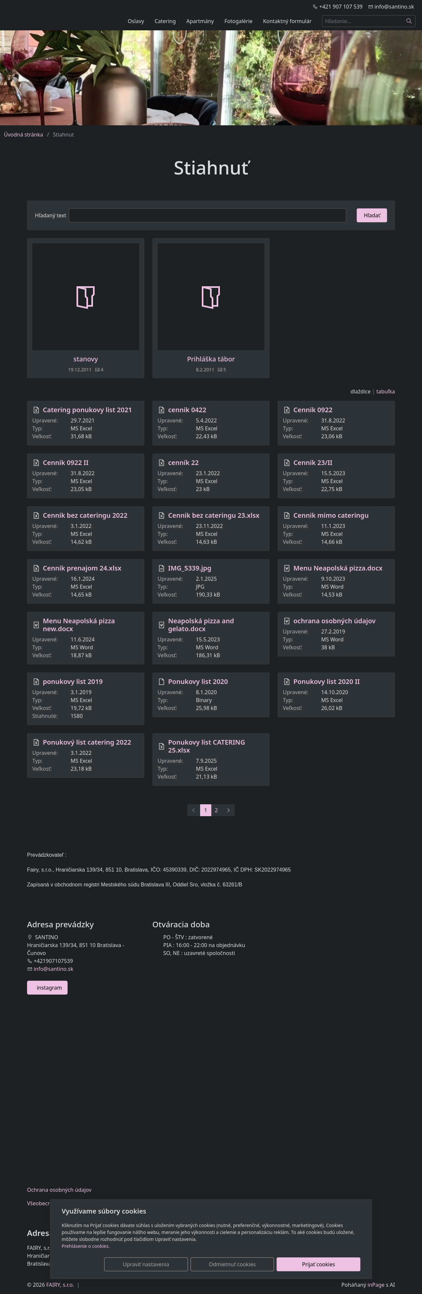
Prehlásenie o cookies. (86, 1246)
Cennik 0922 (312, 409)
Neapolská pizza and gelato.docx (201, 624)
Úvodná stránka (23, 134)
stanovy (86, 359)
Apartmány (200, 21)
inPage (376, 1284)
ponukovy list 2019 (73, 681)
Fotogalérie (239, 21)
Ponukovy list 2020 (198, 681)
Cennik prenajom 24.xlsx (82, 568)
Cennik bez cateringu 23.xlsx (213, 515)
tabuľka (385, 391)
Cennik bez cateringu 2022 (85, 515)
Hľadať (372, 215)
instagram (47, 987)
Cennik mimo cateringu (331, 515)
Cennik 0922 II (65, 462)
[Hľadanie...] (362, 21)
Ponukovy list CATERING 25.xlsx (206, 746)
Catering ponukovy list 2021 (87, 409)
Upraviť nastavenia (197, 1264)
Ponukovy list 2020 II (326, 681)
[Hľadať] (409, 21)
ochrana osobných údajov (334, 620)
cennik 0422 (187, 409)
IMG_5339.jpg (189, 568)
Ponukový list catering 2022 (87, 742)
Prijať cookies (328, 1264)
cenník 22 (183, 462)
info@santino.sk (53, 968)
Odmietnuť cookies (262, 1264)
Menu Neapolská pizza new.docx (79, 624)
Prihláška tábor (211, 359)
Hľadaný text (50, 215)
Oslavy (136, 21)
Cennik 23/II (312, 462)
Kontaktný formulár (287, 21)
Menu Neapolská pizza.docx (337, 568)
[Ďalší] (228, 810)
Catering (165, 21)
